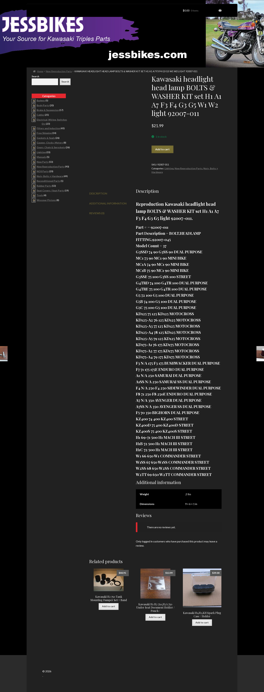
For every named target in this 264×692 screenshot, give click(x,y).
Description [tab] (98, 193)
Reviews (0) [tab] (96, 213)
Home (40, 71)
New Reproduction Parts (59, 71)
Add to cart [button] (108, 606)
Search (35, 76)
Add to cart (162, 149)
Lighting (169, 168)
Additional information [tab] (108, 203)
